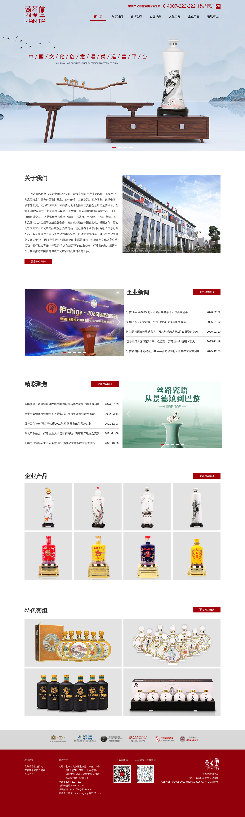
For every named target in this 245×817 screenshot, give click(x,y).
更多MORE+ (38, 261)
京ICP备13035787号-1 (197, 781)
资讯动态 (136, 16)
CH (218, 6)
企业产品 (193, 16)
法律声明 (214, 781)
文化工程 (174, 16)
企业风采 (155, 16)
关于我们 (117, 16)
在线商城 (213, 16)
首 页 (98, 16)
